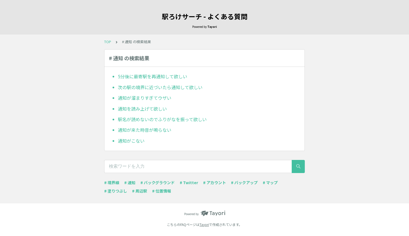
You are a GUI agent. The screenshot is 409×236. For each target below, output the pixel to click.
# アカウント (214, 182)
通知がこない (131, 140)
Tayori (204, 224)
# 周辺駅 (139, 191)
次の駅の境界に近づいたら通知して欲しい (160, 87)
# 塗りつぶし (115, 191)
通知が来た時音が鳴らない (144, 129)
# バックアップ (244, 182)
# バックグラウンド (157, 182)
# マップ (270, 182)
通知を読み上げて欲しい (142, 108)
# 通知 (129, 182)
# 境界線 (111, 182)
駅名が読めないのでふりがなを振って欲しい (162, 119)
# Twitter (189, 182)
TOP (107, 41)
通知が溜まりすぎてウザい (144, 97)
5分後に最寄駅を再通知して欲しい (152, 76)
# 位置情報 (161, 191)
